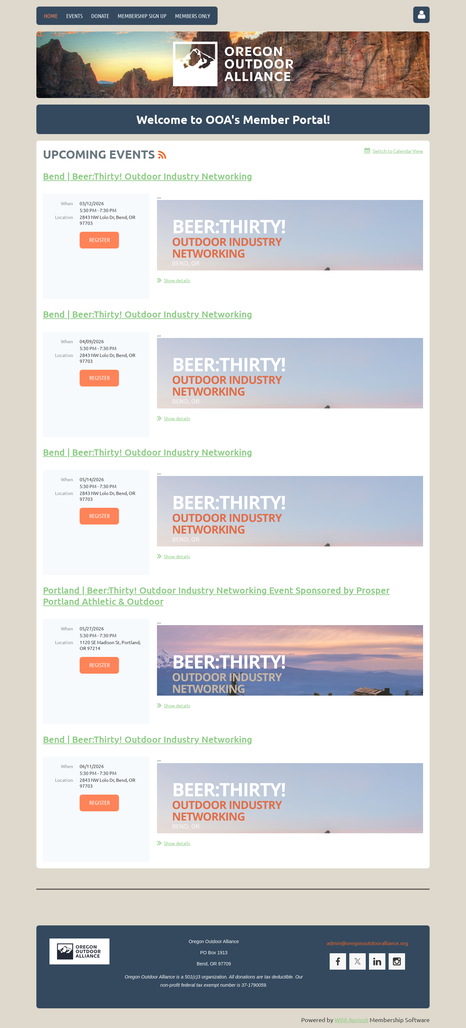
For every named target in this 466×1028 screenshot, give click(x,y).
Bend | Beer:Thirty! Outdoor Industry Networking (147, 176)
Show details (177, 280)
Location (64, 217)
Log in (421, 15)
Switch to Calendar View (398, 151)
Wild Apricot (351, 1019)
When (67, 203)
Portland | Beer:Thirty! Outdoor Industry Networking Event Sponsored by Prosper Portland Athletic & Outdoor (216, 595)
